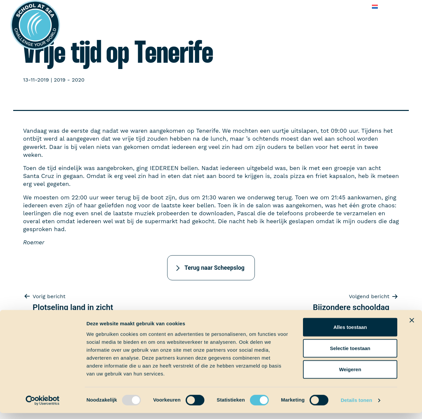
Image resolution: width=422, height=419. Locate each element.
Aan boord (111, 6)
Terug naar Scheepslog (214, 267)
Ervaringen (145, 6)
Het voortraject (70, 6)
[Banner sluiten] (411, 326)
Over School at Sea (251, 6)
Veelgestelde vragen (310, 6)
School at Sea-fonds (193, 6)
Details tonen (356, 406)
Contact (354, 6)
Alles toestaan (350, 332)
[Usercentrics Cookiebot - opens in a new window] (43, 406)
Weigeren (350, 375)
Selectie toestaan (350, 354)
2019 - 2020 (69, 80)
